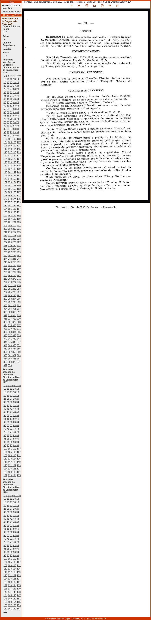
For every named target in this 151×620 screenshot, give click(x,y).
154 (14, 182)
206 (14, 225)
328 (5, 328)
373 (10, 365)
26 (8, 89)
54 (17, 105)
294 (14, 299)
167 (19, 192)
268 (5, 279)
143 (19, 172)
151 (19, 179)
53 (14, 105)
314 (14, 315)
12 (11, 79)
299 (19, 302)
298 (14, 302)
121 (10, 155)
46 (8, 102)
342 (14, 338)
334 (14, 332)
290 (14, 295)
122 (14, 155)
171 (19, 195)
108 (5, 145)
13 (14, 79)
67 (11, 115)
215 (19, 232)
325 (10, 325)
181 (10, 205)
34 (17, 92)
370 (14, 362)
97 (11, 135)
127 (19, 159)
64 (17, 112)
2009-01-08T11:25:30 (96, 619)
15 (5, 82)
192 (5, 215)
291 (19, 295)
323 (19, 322)
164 (5, 192)
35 (5, 95)
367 (19, 358)
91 (8, 132)
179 (19, 202)
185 (10, 209)
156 (5, 185)
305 (10, 309)
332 (5, 332)
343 (19, 338)
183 (19, 205)
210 (14, 229)
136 (5, 169)
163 (19, 189)
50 (5, 105)
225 (10, 242)
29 (17, 89)
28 (14, 89)
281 (10, 289)
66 (8, 115)
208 (5, 229)
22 (11, 86)
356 (5, 352)
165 (10, 192)
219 (19, 235)
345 (10, 342)
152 (5, 182)
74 (17, 119)
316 (5, 318)
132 (5, 165)
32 (11, 92)
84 (17, 125)
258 (14, 269)
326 (14, 325)
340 (5, 338)
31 (8, 92)
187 (19, 209)
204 (5, 225)
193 (10, 215)
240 (5, 255)
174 (14, 199)
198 (14, 219)
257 (10, 269)
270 (14, 279)
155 (19, 182)
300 (5, 305)
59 (17, 109)
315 (19, 315)
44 (17, 99)
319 (19, 318)
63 (14, 112)
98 (14, 135)
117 (10, 152)
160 (5, 189)
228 (5, 245)
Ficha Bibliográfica (11, 11)
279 (19, 285)
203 (19, 222)
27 (11, 89)
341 (10, 338)
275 (19, 282)
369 (10, 362)
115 (19, 149)
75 (5, 122)
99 (17, 135)
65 (5, 115)
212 (5, 232)
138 (14, 169)
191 (19, 212)
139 (19, 169)
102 (14, 139)
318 (14, 318)
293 (10, 299)
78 (14, 122)
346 (14, 342)
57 (11, 109)
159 (19, 185)
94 (17, 132)
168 (5, 195)
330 (14, 328)
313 (10, 315)
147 (19, 175)
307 (19, 309)
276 (5, 285)
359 (19, 352)
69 (17, 115)
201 (10, 222)
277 (10, 285)
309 (10, 312)
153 (10, 182)
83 (14, 125)
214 (14, 232)
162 (14, 189)
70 (5, 119)
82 (11, 125)
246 (14, 259)
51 (8, 105)
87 (11, 129)
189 (10, 212)
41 (8, 99)
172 (5, 199)
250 (14, 262)
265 (10, 275)
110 (14, 145)
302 (14, 305)
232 (5, 249)
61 (8, 112)
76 (8, 122)
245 (10, 259)
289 (10, 295)
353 (10, 348)
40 (5, 99)
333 (10, 332)
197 (10, 219)
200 (5, 222)
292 (5, 299)
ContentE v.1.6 (78, 619)
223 (19, 239)
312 (5, 315)
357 (10, 352)
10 (5, 79)
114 (14, 149)
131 (19, 162)
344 (5, 342)
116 (5, 152)
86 (8, 129)
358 (14, 352)
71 (8, 119)
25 (5, 89)
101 (10, 139)
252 (5, 265)
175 (19, 199)
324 (5, 325)
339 (19, 335)
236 (5, 252)
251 (19, 262)
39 (17, 95)
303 (19, 305)
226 (14, 242)
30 (5, 92)
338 (14, 335)
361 (10, 355)
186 (14, 209)
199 (19, 219)
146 (14, 175)
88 (14, 129)
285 (10, 292)
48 (14, 102)
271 (19, 279)
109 (10, 145)
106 (14, 142)
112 (5, 149)
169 (10, 195)
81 (8, 125)
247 (19, 259)
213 (10, 232)
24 (17, 86)
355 (19, 348)
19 (17, 82)
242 (14, 255)
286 (14, 292)
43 (14, 99)
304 (5, 309)
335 (19, 332)
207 (19, 225)
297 (10, 302)
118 (14, 152)
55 (5, 109)
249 (10, 262)
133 (10, 165)
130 (14, 162)
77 (11, 122)
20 (5, 86)
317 (10, 318)
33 (14, 92)
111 (19, 145)
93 (14, 132)
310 (14, 312)
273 (10, 282)
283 (19, 289)
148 (5, 179)
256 (5, 269)
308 (5, 312)
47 (11, 102)
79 (17, 122)
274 (14, 282)
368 (5, 362)
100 (5, 139)
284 (5, 292)
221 (10, 239)
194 (14, 215)
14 (17, 79)
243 (19, 255)
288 (5, 295)
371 (19, 362)
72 (11, 119)
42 (11, 99)
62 (11, 112)
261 (10, 272)
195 (19, 215)
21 (8, 86)
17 (11, 82)
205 (10, 225)
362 (14, 355)
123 (19, 155)
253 (10, 265)
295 (19, 299)
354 (14, 348)
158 (14, 185)
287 (19, 292)
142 (14, 172)
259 (19, 269)
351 (19, 345)
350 (14, 345)
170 (14, 195)
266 (14, 275)
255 (19, 265)
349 (10, 345)
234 (14, 249)
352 (5, 348)
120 (5, 155)
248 (5, 262)
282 (14, 289)
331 (19, 328)
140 (5, 172)
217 (10, 235)
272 (5, 282)
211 (19, 229)
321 (10, 322)
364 (5, 358)
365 (10, 358)
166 (14, 192)
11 (8, 79)
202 (14, 222)
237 (10, 252)
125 (10, 159)
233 (10, 249)
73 (14, 119)
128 (5, 162)
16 (8, 82)
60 (5, 112)
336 (5, 335)
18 (14, 82)
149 (10, 179)
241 (10, 255)
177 (10, 202)
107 (19, 142)
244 (5, 259)
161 (10, 189)
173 (10, 199)
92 (11, 132)
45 (5, 102)
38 (14, 95)
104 (5, 142)
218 (14, 235)
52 (11, 105)
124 (5, 159)
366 (14, 358)
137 (10, 169)
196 (5, 219)
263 (19, 272)
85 (5, 129)
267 (19, 275)
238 (14, 252)
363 (19, 355)
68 (14, 115)
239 (19, 252)
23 (14, 86)
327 (19, 325)
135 (19, 165)
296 (5, 302)
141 (10, 172)
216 (5, 235)
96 (8, 135)
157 (10, 185)
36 (8, 95)
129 (10, 162)
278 (14, 285)
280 (5, 289)
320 (5, 322)
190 (14, 212)
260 (5, 272)
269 (10, 279)
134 (14, 165)
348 (5, 345)
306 (14, 309)
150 (14, 179)
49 (17, 102)
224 (5, 242)
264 (5, 275)
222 (14, 239)
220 (5, 239)
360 (5, 355)
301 (10, 305)
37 (11, 95)
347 (19, 342)
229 (10, 245)
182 (14, 205)
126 (14, 159)
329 (10, 328)
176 (5, 202)
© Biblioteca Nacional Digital (57, 619)
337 (10, 335)
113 (10, 149)
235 (19, 249)
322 (14, 322)
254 (14, 265)
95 (5, 135)
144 (5, 175)
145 (10, 175)
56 (8, 109)
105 (10, 142)
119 (19, 152)
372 (5, 365)
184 (5, 209)
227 (19, 242)
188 (5, 212)
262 (14, 272)
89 (17, 129)
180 (5, 205)
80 (5, 125)
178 (14, 202)
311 (19, 312)
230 (14, 245)
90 (5, 132)
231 (19, 245)
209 (10, 229)
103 (19, 139)
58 (14, 109)
